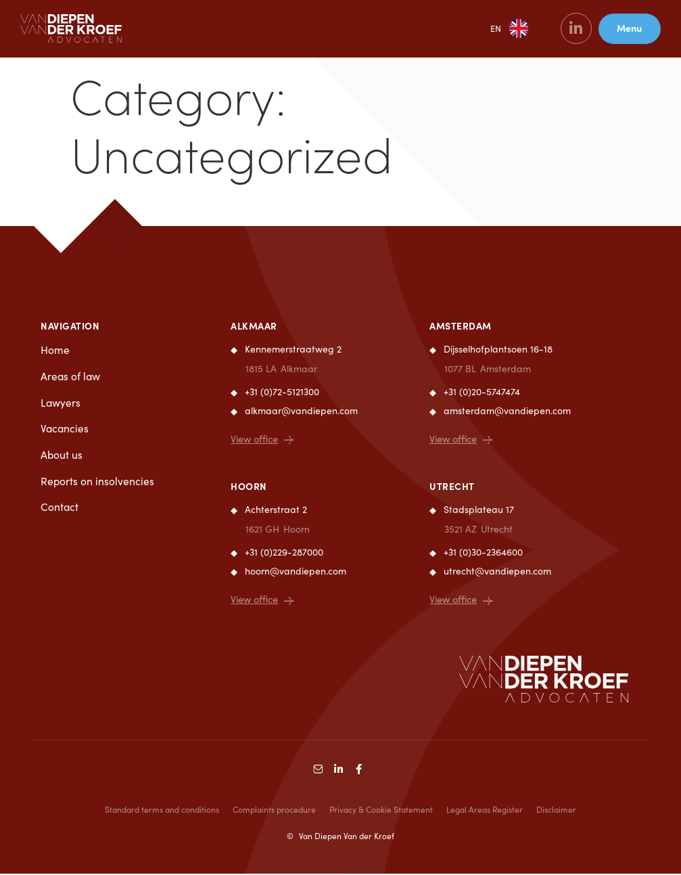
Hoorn (249, 486)
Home (55, 350)
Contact (60, 510)
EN (493, 30)
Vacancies (65, 430)
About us (62, 456)
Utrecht (452, 486)
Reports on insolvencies (98, 483)
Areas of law (71, 377)
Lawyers (61, 404)
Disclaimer (556, 810)
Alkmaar (254, 325)
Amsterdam (460, 325)
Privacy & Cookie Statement (381, 810)
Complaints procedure (274, 810)
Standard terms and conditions (162, 810)
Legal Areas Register (484, 810)
